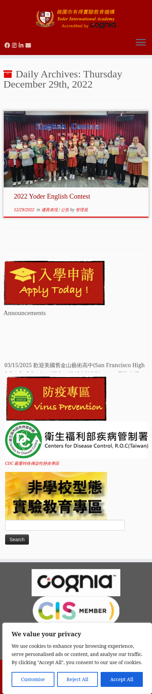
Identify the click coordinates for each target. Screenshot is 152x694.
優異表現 (50, 210)
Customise (33, 679)
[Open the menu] (141, 43)
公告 (65, 210)
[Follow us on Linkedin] (22, 45)
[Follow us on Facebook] (8, 45)
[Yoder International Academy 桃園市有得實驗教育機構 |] (76, 16)
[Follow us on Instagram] (15, 45)
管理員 (81, 210)
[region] (77, 658)
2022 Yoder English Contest (52, 196)
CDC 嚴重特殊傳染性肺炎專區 (32, 463)
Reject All (77, 679)
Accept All (121, 679)
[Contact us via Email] (29, 45)
